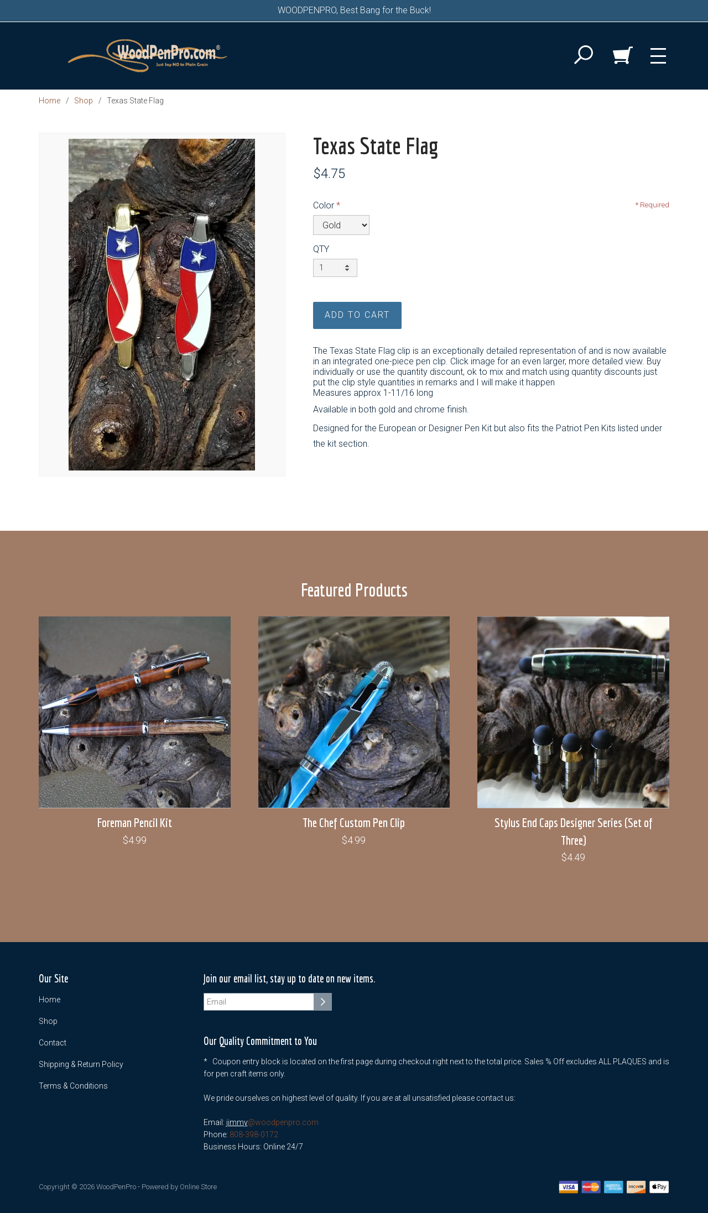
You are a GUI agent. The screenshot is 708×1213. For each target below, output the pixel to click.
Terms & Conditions (73, 1085)
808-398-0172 (254, 1134)
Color (323, 205)
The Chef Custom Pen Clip (354, 822)
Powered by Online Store (179, 1187)
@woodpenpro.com (283, 1122)
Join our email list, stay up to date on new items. (289, 979)
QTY (321, 249)
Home (49, 100)
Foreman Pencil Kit (134, 822)
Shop (83, 100)
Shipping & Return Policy (81, 1064)
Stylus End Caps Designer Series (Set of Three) (573, 830)
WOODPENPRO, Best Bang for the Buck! (354, 10)
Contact (52, 1042)
